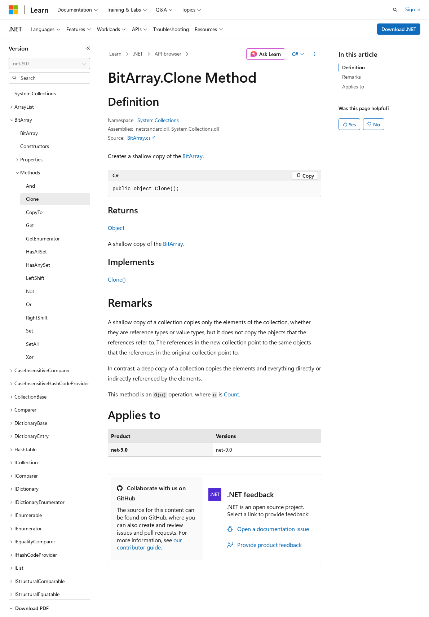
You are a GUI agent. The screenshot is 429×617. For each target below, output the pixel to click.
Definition (353, 67)
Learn (115, 53)
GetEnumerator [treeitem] (43, 238)
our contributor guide (149, 543)
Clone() (117, 279)
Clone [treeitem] (32, 198)
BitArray (192, 156)
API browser (168, 53)
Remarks (351, 76)
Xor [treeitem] (30, 356)
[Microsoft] (13, 9)
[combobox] (49, 63)
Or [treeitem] (29, 304)
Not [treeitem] (30, 291)
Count (231, 394)
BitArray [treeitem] (29, 133)
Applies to (353, 86)
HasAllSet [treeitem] (36, 251)
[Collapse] (88, 48)
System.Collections (158, 120)
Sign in (412, 9)
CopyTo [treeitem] (34, 212)
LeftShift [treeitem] (35, 277)
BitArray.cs (139, 137)
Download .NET (398, 29)
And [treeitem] (30, 185)
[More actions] (315, 54)
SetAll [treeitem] (32, 343)
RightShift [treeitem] (37, 317)
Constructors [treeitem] (34, 146)
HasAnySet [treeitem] (38, 264)
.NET (138, 53)
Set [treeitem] (29, 330)
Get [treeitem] (30, 225)
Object (116, 227)
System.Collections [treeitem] (35, 93)
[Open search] (395, 9)
